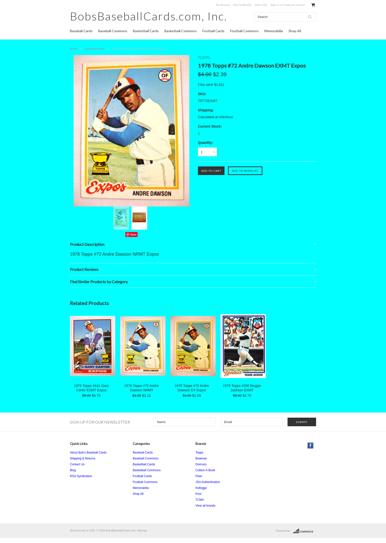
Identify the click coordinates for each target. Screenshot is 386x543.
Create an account (294, 4)
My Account (223, 4)
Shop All (295, 31)
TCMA (199, 499)
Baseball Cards (81, 31)
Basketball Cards (146, 31)
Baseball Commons (112, 31)
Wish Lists (261, 4)
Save (133, 234)
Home (74, 48)
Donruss (201, 464)
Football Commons (244, 31)
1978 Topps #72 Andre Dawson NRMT (141, 388)
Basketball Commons (180, 31)
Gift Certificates (242, 4)
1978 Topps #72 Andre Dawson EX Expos (192, 388)
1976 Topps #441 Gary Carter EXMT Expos (91, 388)
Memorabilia (273, 31)
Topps (199, 452)
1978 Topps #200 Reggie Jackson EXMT (242, 388)
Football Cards (213, 31)
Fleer (198, 476)
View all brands (205, 505)
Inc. (148, 16)
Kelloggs (201, 488)
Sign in (274, 4)
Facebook (310, 445)
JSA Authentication (207, 482)
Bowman (201, 458)
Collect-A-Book (205, 470)
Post (198, 494)
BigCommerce (304, 531)
